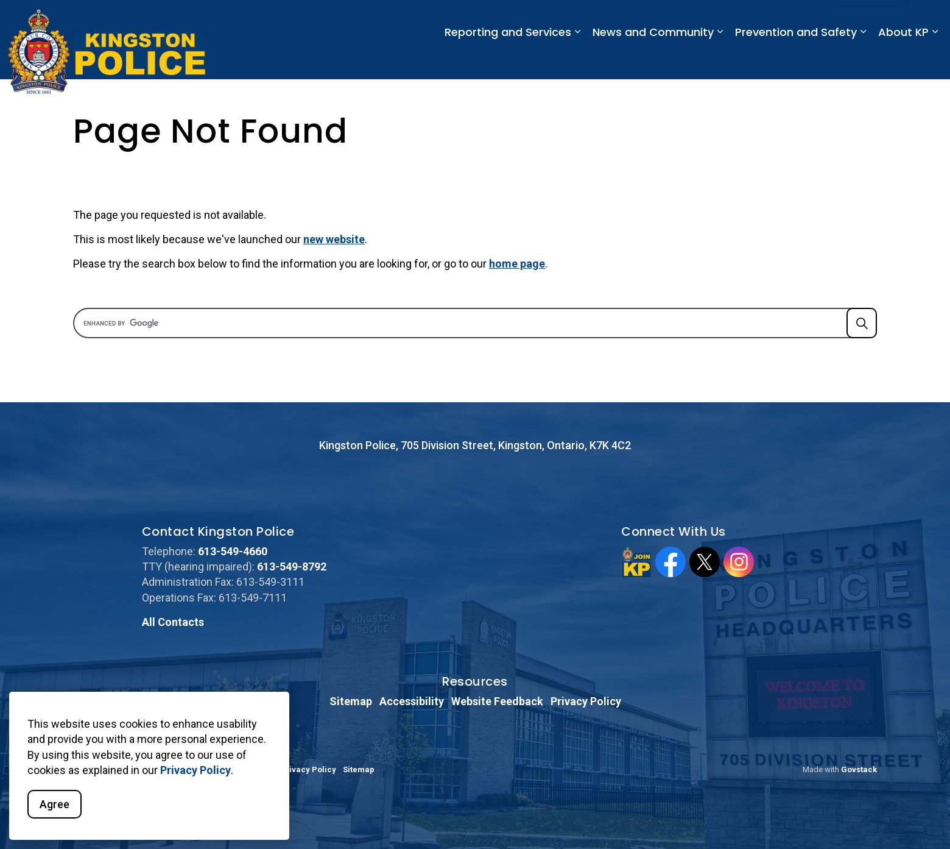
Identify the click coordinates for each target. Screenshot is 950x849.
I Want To (870, 20)
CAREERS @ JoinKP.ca (775, 19)
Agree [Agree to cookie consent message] (54, 804)
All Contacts (173, 622)
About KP (903, 59)
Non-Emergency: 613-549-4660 (651, 19)
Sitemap (350, 701)
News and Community (653, 59)
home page (517, 263)
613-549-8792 (291, 566)
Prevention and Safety (796, 59)
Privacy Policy (195, 770)
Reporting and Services (508, 59)
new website (334, 239)
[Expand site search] (929, 20)
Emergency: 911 (541, 19)
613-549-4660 (232, 551)
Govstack (859, 769)
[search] (471, 323)
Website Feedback (497, 701)
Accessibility (411, 701)
